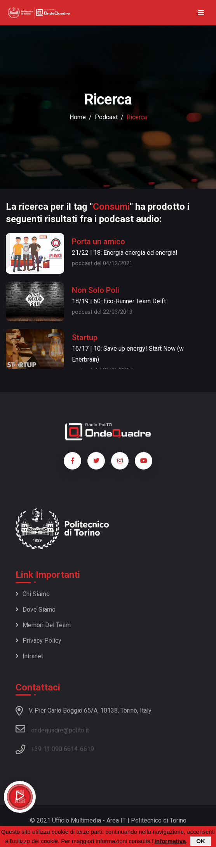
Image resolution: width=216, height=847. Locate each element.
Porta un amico (98, 241)
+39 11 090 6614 (54, 749)
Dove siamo (36, 609)
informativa (170, 841)
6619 (87, 749)
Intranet (29, 656)
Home (78, 117)
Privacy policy (38, 640)
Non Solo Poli (95, 290)
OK (200, 841)
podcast (106, 117)
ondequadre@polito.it (52, 729)
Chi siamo (33, 594)
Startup (85, 337)
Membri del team (43, 625)
